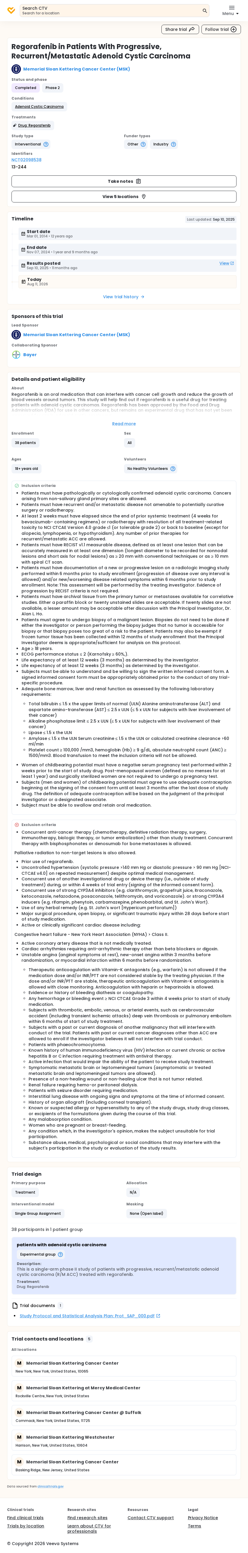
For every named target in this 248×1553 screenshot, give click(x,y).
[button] (39, 106)
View (226, 263)
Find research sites (87, 1517)
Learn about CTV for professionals (89, 1528)
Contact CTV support (151, 1517)
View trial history (124, 297)
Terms (194, 1526)
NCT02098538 (26, 159)
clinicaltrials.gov (50, 1486)
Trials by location (25, 1526)
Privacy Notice (203, 1517)
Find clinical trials (25, 1517)
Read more (124, 423)
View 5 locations (124, 197)
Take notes (125, 181)
